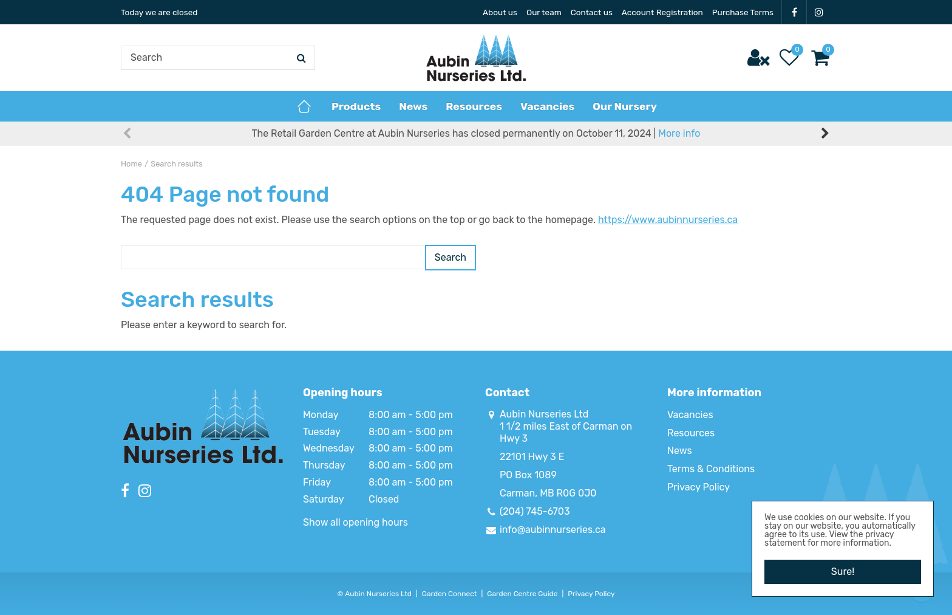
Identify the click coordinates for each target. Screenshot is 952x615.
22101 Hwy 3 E (532, 456)
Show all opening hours (355, 522)
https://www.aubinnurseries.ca (668, 219)
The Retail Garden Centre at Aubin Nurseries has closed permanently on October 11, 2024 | (476, 133)
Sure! (842, 571)
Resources (691, 433)
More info (679, 133)
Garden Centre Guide (522, 593)
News (679, 450)
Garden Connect (449, 593)
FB (794, 12)
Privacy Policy (698, 487)
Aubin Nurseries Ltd (544, 414)
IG (819, 12)
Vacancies (690, 415)
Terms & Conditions (711, 469)
